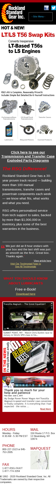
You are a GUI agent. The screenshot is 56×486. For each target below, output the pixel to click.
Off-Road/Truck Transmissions (27, 118)
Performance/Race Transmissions (9, 118)
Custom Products (45, 140)
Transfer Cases (45, 117)
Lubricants (9, 140)
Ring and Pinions (27, 140)
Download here (25, 294)
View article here (42, 261)
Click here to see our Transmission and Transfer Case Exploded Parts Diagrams (28, 156)
